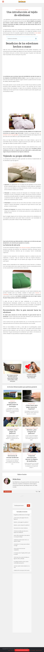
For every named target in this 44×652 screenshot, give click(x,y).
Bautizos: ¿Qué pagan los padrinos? (12, 431)
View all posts (7, 491)
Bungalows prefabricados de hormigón (12, 404)
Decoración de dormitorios (22, 9)
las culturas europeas (25, 247)
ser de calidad (37, 33)
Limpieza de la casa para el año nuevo (21, 570)
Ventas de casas (31, 403)
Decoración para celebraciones (12, 428)
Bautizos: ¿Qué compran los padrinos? (31, 431)
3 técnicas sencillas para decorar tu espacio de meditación (31, 458)
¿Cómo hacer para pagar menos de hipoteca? (32, 407)
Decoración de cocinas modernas (12, 456)
